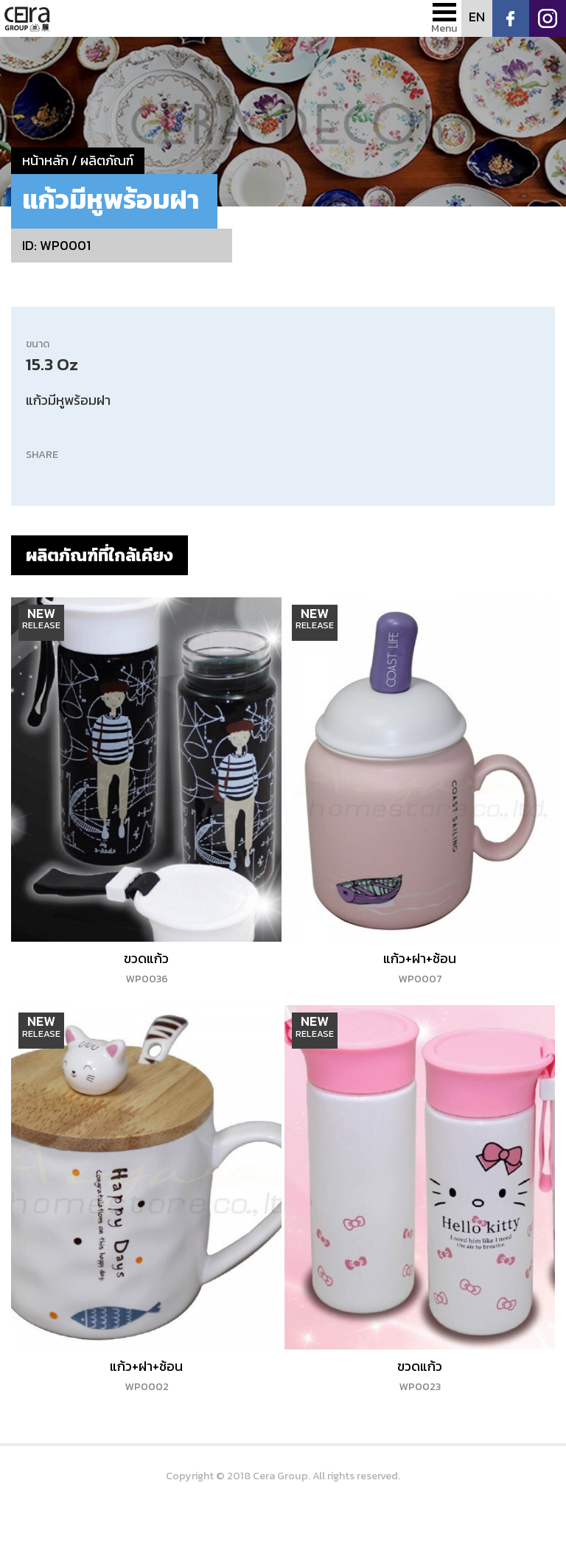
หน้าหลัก (45, 160)
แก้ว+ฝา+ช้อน (419, 967)
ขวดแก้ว (146, 967)
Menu (444, 28)
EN (477, 17)
